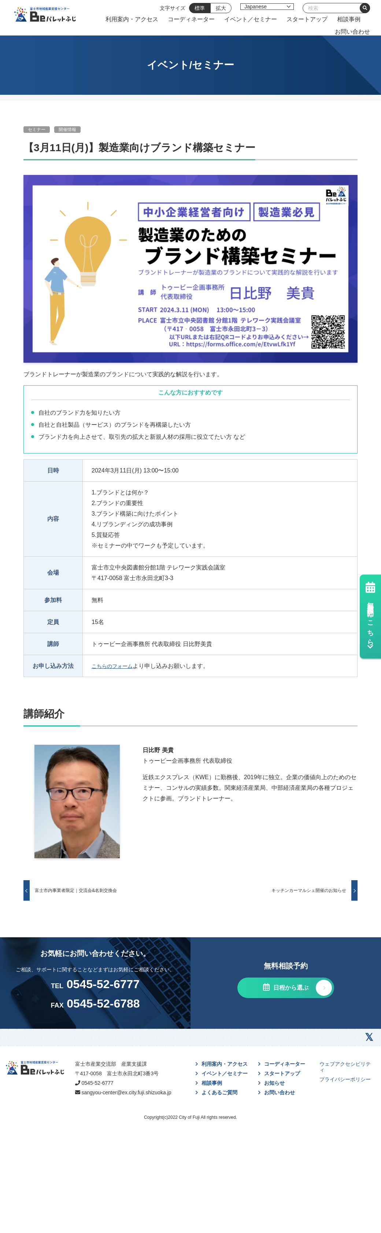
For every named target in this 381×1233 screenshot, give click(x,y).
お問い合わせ (354, 34)
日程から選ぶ (289, 1052)
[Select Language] (269, 6)
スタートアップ (273, 34)
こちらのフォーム (115, 670)
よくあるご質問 (219, 1156)
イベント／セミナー (336, 22)
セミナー (36, 134)
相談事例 (315, 34)
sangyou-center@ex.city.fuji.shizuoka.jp (147, 1171)
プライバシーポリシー (345, 1143)
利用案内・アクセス (217, 22)
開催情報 (67, 134)
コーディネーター (276, 22)
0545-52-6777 (133, 1153)
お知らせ (274, 1147)
